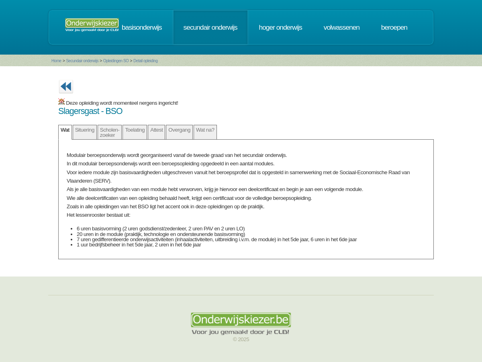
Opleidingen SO (116, 61)
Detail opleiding (145, 61)
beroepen (394, 27)
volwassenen (341, 27)
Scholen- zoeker (110, 132)
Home (56, 61)
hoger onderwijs (280, 27)
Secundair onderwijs (82, 61)
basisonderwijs (142, 27)
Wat (65, 130)
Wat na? (205, 130)
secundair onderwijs (210, 27)
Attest (156, 130)
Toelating (135, 130)
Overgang (179, 130)
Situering (84, 130)
